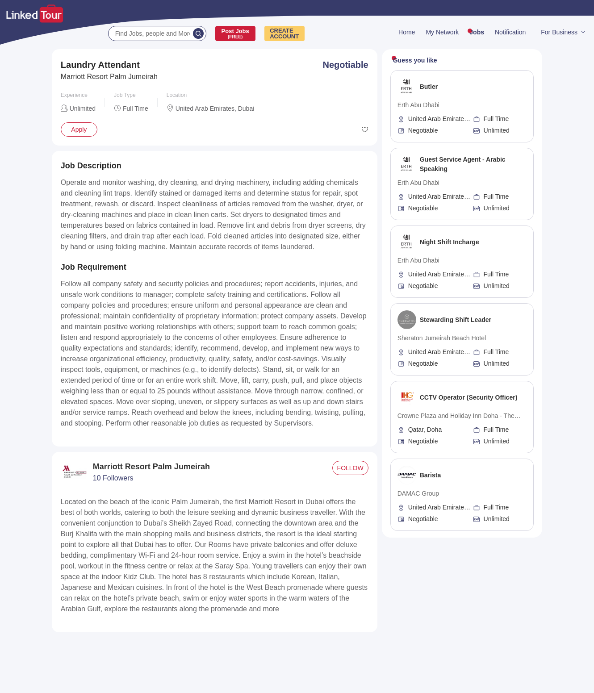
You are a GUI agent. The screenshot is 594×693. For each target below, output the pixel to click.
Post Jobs (235, 33)
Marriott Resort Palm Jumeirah (109, 76)
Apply (79, 129)
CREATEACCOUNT (284, 33)
